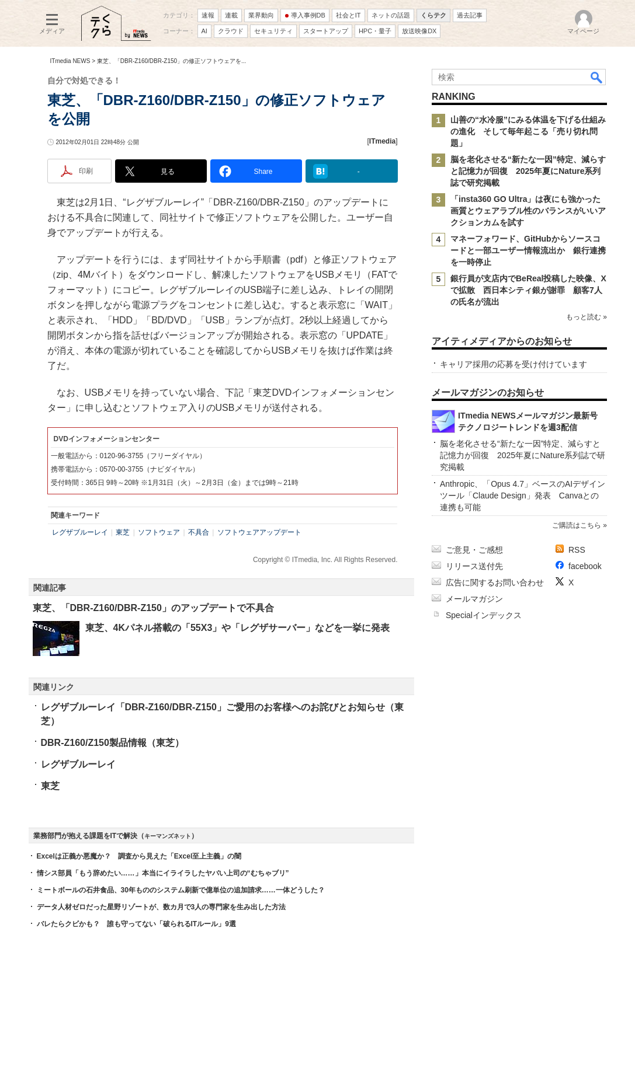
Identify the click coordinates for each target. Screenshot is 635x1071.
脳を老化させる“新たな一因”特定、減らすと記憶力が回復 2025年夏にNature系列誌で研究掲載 (528, 171)
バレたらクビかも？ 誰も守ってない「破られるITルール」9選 (136, 924)
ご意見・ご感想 (474, 549)
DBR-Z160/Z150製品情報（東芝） (112, 743)
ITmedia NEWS (70, 61)
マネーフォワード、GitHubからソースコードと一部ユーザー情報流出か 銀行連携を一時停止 (528, 250)
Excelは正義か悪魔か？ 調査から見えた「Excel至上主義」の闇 (139, 856)
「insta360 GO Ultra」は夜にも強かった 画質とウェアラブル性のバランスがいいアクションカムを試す (529, 210)
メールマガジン (474, 598)
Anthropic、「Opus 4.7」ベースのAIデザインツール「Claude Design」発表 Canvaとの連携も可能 (522, 495)
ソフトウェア (159, 532)
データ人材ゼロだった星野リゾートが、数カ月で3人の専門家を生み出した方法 (161, 907)
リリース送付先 (474, 566)
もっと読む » (585, 317)
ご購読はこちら (576, 525)
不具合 (198, 532)
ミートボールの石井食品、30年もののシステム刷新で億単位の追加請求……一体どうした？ (181, 890)
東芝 (123, 532)
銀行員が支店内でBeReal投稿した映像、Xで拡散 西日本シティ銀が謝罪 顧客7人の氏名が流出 (528, 290)
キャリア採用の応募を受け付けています (513, 364)
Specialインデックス (484, 615)
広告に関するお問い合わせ (495, 582)
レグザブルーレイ (80, 532)
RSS (576, 549)
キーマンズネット (167, 836)
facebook (585, 566)
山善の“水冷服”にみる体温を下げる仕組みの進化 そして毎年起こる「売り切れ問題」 (528, 131)
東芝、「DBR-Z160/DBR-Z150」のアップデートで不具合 (153, 608)
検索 (597, 77)
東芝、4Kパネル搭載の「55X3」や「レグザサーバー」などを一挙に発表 (237, 628)
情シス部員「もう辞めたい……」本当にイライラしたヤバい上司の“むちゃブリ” (163, 873)
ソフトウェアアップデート (259, 532)
